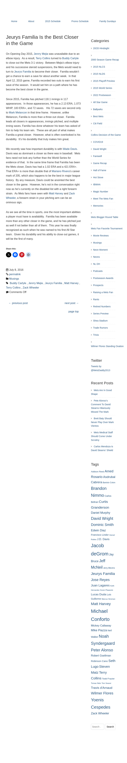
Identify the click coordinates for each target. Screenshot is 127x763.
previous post (18, 303)
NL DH (96, 264)
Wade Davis (70, 149)
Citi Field (97, 123)
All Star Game (100, 102)
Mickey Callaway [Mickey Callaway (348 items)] (101, 625)
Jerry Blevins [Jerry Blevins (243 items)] (109, 568)
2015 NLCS (99, 66)
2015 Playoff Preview (104, 81)
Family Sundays (107, 21)
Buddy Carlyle (70, 58)
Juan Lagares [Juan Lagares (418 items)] (100, 585)
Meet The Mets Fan (103, 198)
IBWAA (97, 184)
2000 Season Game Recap (105, 59)
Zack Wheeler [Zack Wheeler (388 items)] (100, 713)
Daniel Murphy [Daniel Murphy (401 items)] (100, 512)
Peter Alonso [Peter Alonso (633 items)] (102, 650)
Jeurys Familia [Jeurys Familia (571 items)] (103, 574)
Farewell (97, 156)
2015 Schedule (53, 21)
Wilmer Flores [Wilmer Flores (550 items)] (102, 693)
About (31, 21)
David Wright (99, 149)
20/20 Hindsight (101, 48)
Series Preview (100, 313)
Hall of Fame (99, 170)
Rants (96, 299)
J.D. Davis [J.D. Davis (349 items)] (103, 539)
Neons (96, 257)
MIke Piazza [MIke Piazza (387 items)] (99, 630)
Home (14, 21)
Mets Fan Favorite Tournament (106, 228)
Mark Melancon (18, 112)
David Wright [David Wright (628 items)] (102, 518)
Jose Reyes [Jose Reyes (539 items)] (100, 580)
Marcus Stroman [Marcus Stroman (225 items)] (108, 599)
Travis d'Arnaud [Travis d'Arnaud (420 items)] (101, 687)
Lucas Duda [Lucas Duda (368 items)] (98, 594)
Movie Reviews (101, 235)
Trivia (96, 335)
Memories (98, 205)
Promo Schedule (80, 21)
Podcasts (98, 271)
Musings (14, 278)
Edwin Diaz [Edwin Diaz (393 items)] (98, 530)
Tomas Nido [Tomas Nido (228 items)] (96, 683)
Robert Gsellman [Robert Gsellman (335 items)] (101, 655)
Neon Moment (100, 249)
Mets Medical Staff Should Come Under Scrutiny (102, 436)
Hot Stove (98, 177)
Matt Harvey (56, 193)
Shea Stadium (100, 320)
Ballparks (98, 109)
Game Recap (100, 163)
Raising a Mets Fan (103, 292)
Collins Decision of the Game (106, 135)
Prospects (98, 285)
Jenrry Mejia (41, 53)
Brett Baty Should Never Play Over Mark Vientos (102, 422)
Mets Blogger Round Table (104, 217)
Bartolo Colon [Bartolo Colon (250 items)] (109, 482)
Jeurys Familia (22, 71)
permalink (15, 274)
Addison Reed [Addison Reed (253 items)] (97, 472)
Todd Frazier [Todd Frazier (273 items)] (108, 678)
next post (72, 303)
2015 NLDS (99, 74)
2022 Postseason (102, 95)
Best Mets (98, 116)
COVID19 (98, 142)
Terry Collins (43, 58)
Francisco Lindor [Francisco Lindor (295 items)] (100, 535)
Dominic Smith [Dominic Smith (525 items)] (102, 525)
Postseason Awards (103, 278)
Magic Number (100, 191)
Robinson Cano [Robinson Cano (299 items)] (99, 661)
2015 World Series (102, 88)
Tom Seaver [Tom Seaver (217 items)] (106, 683)
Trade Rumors (100, 327)
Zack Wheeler (31, 287)
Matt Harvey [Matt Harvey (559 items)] (101, 604)
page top (73, 311)
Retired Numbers (102, 306)
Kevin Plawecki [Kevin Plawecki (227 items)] (106, 590)
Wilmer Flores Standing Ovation (107, 346)
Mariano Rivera (61, 171)
